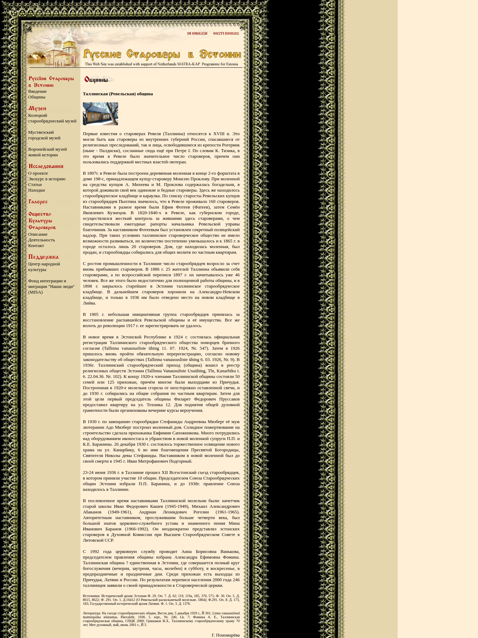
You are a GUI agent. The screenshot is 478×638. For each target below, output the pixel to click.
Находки (36, 190)
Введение (37, 91)
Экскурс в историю (47, 178)
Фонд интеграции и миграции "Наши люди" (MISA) (51, 286)
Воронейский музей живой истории (47, 151)
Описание (38, 234)
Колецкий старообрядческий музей (52, 118)
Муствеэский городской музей (44, 135)
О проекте (38, 173)
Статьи (35, 184)
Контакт (36, 245)
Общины (36, 97)
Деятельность (41, 239)
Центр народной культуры (44, 266)
